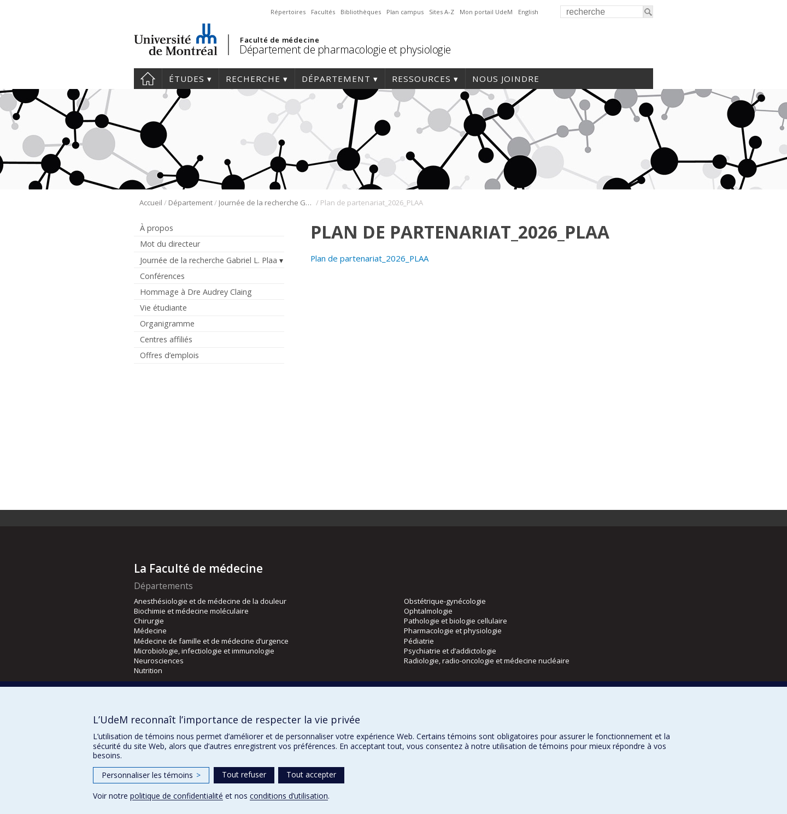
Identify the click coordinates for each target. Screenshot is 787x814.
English (528, 12)
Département (336, 78)
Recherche (253, 78)
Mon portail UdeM (486, 12)
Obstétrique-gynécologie (445, 601)
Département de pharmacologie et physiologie (345, 49)
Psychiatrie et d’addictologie (450, 651)
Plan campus (405, 12)
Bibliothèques (360, 12)
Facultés (323, 12)
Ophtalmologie (428, 611)
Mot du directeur (170, 244)
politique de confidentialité (176, 796)
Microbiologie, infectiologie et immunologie (204, 651)
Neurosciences (159, 661)
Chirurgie (149, 621)
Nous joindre (505, 78)
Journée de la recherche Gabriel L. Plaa (266, 202)
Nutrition (148, 670)
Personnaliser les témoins (151, 775)
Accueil (147, 78)
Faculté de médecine (279, 40)
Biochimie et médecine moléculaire (191, 611)
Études (186, 78)
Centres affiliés (166, 339)
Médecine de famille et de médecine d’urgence (211, 641)
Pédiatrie (419, 641)
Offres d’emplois (169, 355)
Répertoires (288, 12)
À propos (156, 228)
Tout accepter (311, 774)
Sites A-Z (441, 12)
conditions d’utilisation (289, 796)
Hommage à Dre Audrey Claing (196, 292)
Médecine (150, 630)
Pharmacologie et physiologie (453, 630)
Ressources (421, 78)
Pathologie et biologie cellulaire (455, 621)
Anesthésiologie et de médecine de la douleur (210, 601)
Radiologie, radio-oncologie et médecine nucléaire (486, 661)
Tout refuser (244, 774)
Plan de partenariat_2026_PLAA (369, 258)
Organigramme (167, 323)
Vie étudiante (163, 307)
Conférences (162, 276)
